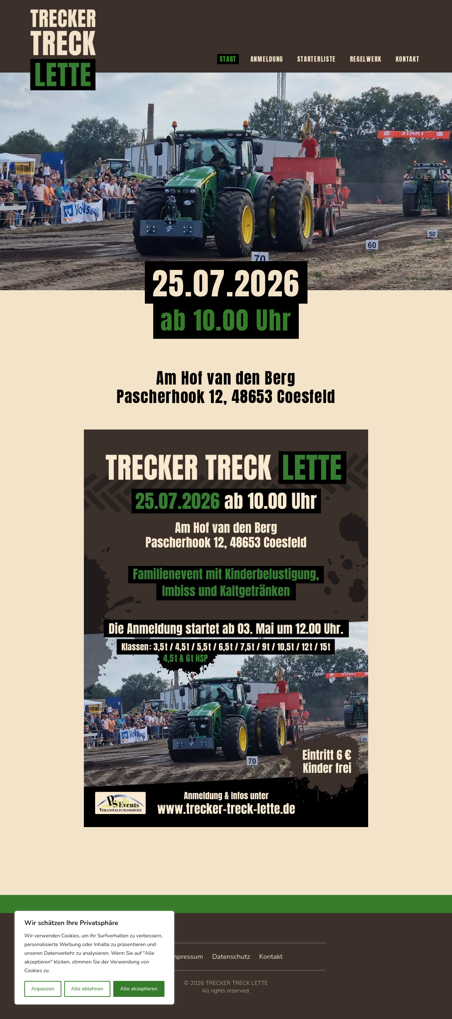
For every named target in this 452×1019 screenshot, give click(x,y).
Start (228, 59)
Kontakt (408, 59)
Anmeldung (267, 59)
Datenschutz (231, 956)
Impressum (186, 956)
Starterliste (316, 59)
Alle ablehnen (87, 988)
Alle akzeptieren (139, 988)
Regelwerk (366, 59)
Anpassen (42, 988)
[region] (94, 957)
